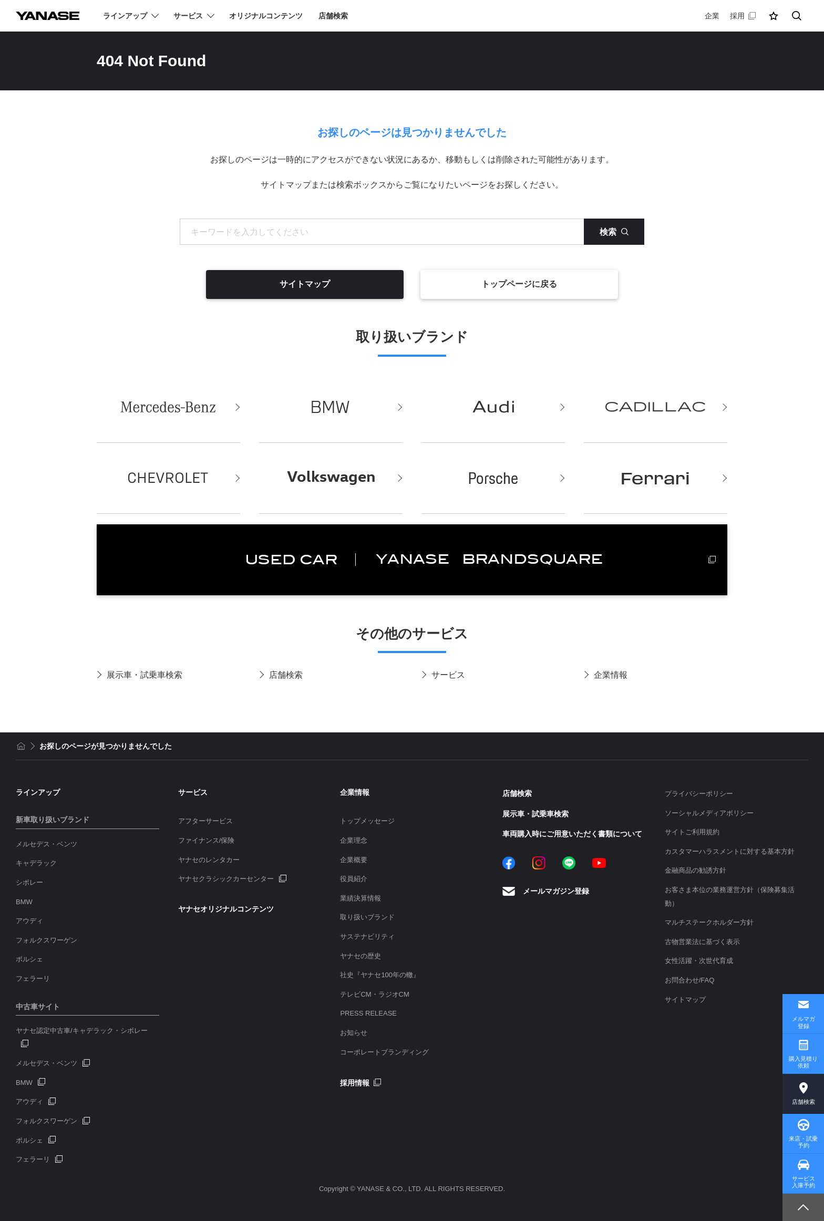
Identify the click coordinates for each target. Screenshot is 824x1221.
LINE (568, 863)
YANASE (47, 16)
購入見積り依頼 (803, 1062)
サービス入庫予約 (803, 1181)
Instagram (538, 863)
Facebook (509, 863)
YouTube (599, 863)
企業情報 (610, 674)
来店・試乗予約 (803, 1141)
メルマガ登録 (803, 1022)
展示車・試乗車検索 (144, 674)
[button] (773, 16)
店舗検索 (286, 674)
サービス (448, 674)
